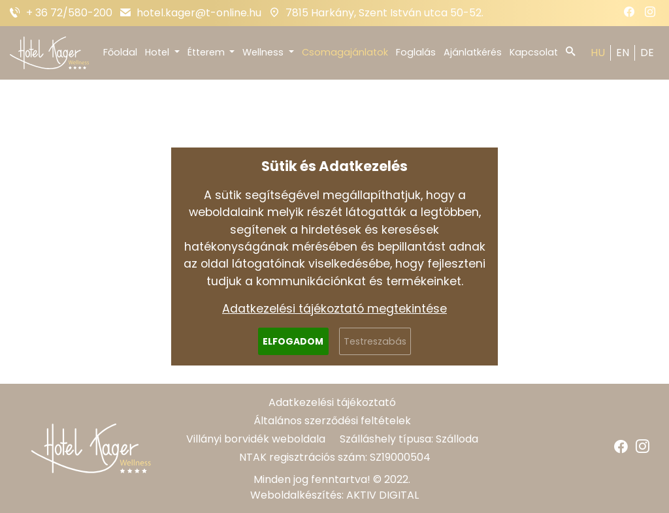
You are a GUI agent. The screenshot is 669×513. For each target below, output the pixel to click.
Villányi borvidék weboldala (255, 438)
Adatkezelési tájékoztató (332, 402)
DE (647, 52)
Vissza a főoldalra (335, 316)
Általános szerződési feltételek (332, 420)
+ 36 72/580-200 (69, 12)
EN (622, 52)
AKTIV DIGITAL (382, 495)
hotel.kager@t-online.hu (199, 12)
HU (598, 52)
